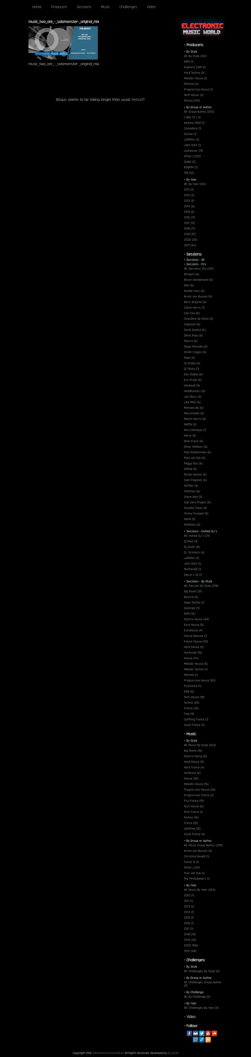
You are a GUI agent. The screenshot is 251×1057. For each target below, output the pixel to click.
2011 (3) (189, 190)
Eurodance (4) (193, 630)
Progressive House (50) (199, 680)
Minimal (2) (191, 84)
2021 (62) (190, 245)
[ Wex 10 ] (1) (192, 117)
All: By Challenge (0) (197, 997)
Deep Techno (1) (194, 602)
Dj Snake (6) (192, 363)
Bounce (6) (191, 597)
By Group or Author (199, 107)
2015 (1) (189, 918)
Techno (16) (191, 817)
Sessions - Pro (196, 264)
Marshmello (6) (194, 413)
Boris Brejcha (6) (195, 302)
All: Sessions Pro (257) (199, 269)
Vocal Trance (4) (194, 834)
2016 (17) (189, 217)
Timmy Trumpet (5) (196, 513)
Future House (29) (196, 641)
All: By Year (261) (195, 184)
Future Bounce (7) (195, 636)
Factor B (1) (191, 862)
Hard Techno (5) (194, 73)
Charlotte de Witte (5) (198, 319)
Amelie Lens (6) (194, 291)
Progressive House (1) (198, 89)
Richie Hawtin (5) (195, 475)
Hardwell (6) (192, 385)
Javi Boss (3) (192, 397)
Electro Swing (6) (195, 756)
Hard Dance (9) (194, 762)
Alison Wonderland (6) (198, 280)
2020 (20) (190, 240)
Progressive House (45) (199, 790)
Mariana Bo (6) (194, 408)
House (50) (191, 778)
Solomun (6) (192, 491)
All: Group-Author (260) (199, 112)
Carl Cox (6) (192, 313)
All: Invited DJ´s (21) (197, 536)
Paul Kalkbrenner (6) (197, 452)
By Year (191, 180)
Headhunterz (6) (194, 391)
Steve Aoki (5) (193, 497)
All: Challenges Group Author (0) (203, 984)
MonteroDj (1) (192, 569)
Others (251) (192, 867)
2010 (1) (189, 895)
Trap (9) (189, 714)
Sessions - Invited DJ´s (201, 531)
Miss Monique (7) (195, 430)
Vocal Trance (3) (194, 725)
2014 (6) (189, 206)
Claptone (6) (192, 324)
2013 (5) (189, 201)
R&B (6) (189, 692)
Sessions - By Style (199, 581)
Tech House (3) (193, 95)
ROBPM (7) (191, 167)
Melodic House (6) (196, 664)
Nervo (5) (190, 436)
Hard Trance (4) (194, 767)
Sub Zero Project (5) (197, 502)
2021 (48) (190, 951)
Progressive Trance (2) (199, 795)
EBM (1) (188, 62)
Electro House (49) (196, 619)
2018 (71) (189, 229)
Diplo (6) (189, 358)
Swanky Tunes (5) (195, 508)
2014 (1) (189, 912)
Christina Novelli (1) (196, 856)
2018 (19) (190, 934)
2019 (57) (190, 234)
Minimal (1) (191, 675)
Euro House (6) (194, 625)
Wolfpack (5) (192, 525)
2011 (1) (188, 901)
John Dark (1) (192, 145)
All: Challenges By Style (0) (202, 971)
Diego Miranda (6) (196, 347)
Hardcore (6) (192, 773)
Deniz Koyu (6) (193, 335)
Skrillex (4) (191, 486)
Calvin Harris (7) (194, 308)
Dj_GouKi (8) (192, 547)
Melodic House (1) (195, 78)
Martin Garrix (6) (195, 419)
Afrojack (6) (191, 274)
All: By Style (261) (195, 56)
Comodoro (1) (192, 128)
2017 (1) (188, 929)
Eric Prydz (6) (193, 380)
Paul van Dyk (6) (194, 458)
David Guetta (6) (195, 330)
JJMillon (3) (191, 558)
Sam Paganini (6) (195, 480)
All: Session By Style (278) (201, 586)
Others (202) (192, 156)
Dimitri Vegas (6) (195, 352)
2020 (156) (191, 945)
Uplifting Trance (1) (196, 719)
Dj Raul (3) (191, 541)
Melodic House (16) (196, 784)
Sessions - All (195, 260)
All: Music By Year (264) (199, 890)
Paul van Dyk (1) (194, 873)
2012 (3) (189, 195)
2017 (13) (189, 223)
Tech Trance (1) (193, 812)
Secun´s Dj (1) (193, 575)
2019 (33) (190, 940)
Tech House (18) (194, 697)
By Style (191, 52)
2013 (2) (189, 906)
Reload (137, 99)
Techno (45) (191, 703)
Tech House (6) (194, 806)
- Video (189, 1016)
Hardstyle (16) (193, 653)
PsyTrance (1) (192, 686)
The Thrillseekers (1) (197, 879)
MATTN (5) (190, 424)
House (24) (191, 658)
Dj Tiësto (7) (191, 369)
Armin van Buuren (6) (198, 296)
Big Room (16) (193, 751)
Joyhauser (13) (193, 151)
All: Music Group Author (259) (203, 845)
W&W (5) (189, 519)
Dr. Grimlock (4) (194, 552)
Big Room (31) (193, 591)
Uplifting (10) (192, 829)
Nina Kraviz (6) (193, 441)
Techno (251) (192, 101)
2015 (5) (189, 212)
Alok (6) (189, 285)
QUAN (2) (189, 162)
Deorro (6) (191, 341)
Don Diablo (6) (193, 374)
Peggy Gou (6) (193, 463)
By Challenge (194, 992)
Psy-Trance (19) (194, 801)
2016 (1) (189, 923)
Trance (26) (191, 708)
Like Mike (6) (192, 402)
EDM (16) (189, 614)
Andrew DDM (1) (194, 123)
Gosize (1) (190, 134)
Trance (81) (191, 823)
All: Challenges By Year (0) (201, 1008)
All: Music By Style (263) (200, 745)
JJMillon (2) (191, 139)
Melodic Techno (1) (196, 669)
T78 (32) (189, 173)
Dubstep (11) (192, 608)
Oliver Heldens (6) (196, 447)
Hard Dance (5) (194, 647)
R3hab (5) (190, 469)
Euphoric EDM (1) (195, 67)
